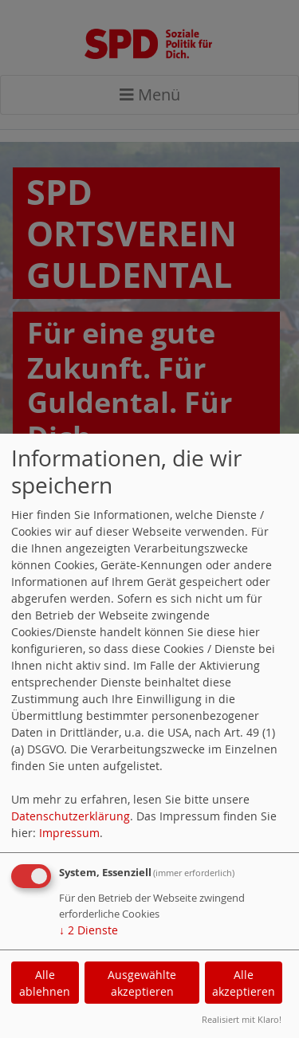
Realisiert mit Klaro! (241, 1019)
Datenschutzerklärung (70, 816)
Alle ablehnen (44, 983)
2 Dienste (88, 930)
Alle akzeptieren (243, 983)
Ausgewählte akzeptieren (142, 983)
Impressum (69, 832)
